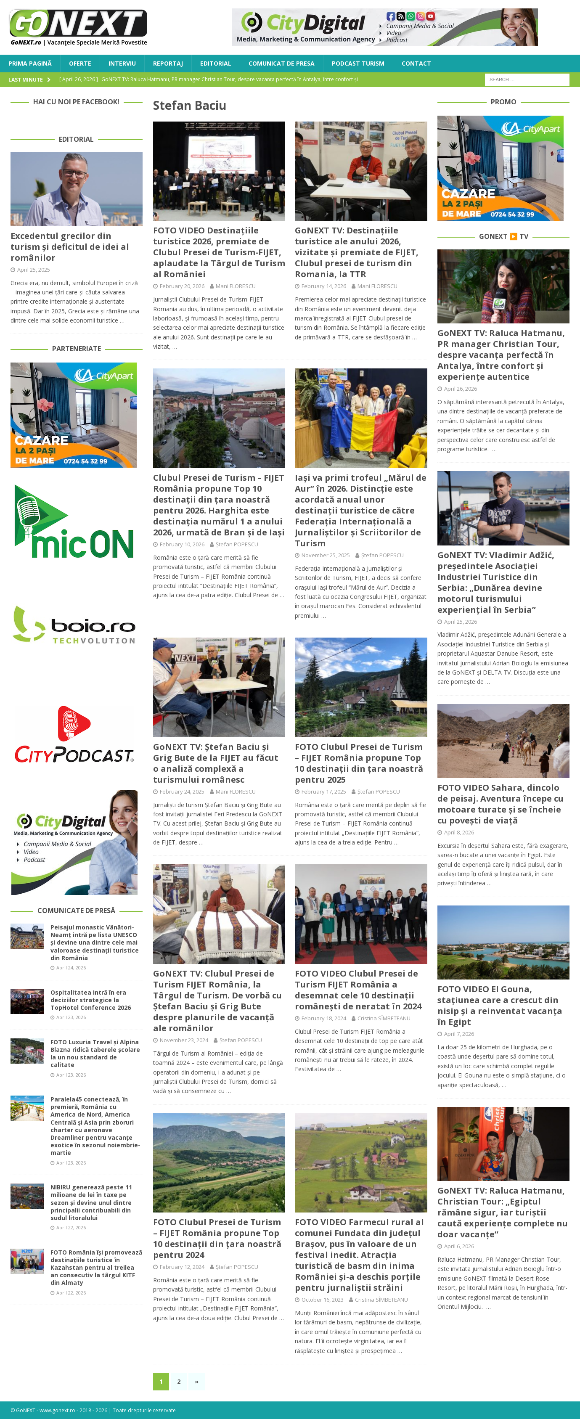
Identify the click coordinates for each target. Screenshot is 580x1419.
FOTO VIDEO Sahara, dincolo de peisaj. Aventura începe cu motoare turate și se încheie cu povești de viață (500, 804)
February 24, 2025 (182, 791)
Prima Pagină (30, 63)
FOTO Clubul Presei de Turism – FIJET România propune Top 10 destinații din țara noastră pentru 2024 (217, 1238)
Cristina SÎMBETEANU (384, 1018)
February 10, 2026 (182, 544)
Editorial (215, 63)
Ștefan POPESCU (237, 544)
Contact (416, 63)
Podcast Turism (358, 63)
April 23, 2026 (71, 1017)
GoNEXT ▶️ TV (503, 236)
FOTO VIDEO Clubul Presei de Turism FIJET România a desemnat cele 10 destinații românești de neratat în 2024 (358, 990)
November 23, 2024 (184, 1040)
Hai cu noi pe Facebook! (76, 101)
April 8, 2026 (459, 832)
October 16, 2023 (323, 1299)
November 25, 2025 (326, 555)
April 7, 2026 (459, 1034)
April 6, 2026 (459, 1246)
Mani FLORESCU (236, 286)
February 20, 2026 (182, 286)
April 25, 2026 (460, 621)
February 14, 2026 (324, 286)
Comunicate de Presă (76, 910)
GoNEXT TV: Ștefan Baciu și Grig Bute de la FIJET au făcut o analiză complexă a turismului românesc (215, 763)
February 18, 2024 (324, 1018)
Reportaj (168, 63)
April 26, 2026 (460, 388)
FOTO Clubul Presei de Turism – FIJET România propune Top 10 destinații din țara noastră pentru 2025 (359, 763)
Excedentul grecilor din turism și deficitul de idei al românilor (70, 246)
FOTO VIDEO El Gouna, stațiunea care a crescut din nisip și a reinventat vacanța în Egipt (499, 1005)
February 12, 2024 (182, 1267)
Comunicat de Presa (282, 63)
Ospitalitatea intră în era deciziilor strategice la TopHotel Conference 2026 (90, 999)
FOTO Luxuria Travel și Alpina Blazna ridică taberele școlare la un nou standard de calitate (95, 1053)
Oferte (80, 63)
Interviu (122, 63)
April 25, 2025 (33, 269)
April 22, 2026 (71, 1227)
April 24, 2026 (71, 967)
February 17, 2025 (324, 791)
